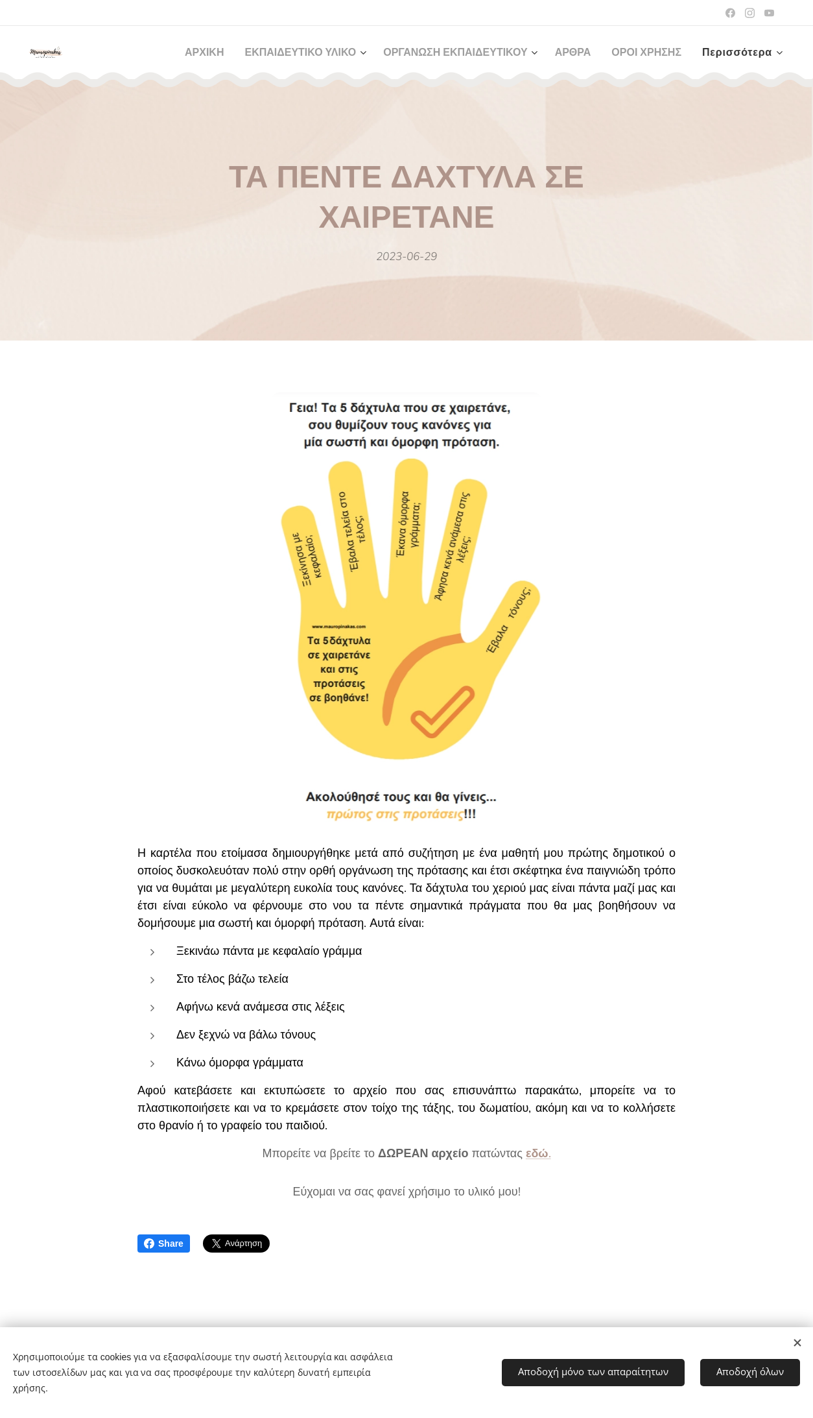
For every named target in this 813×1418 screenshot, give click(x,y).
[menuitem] (177, 52)
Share (163, 1243)
